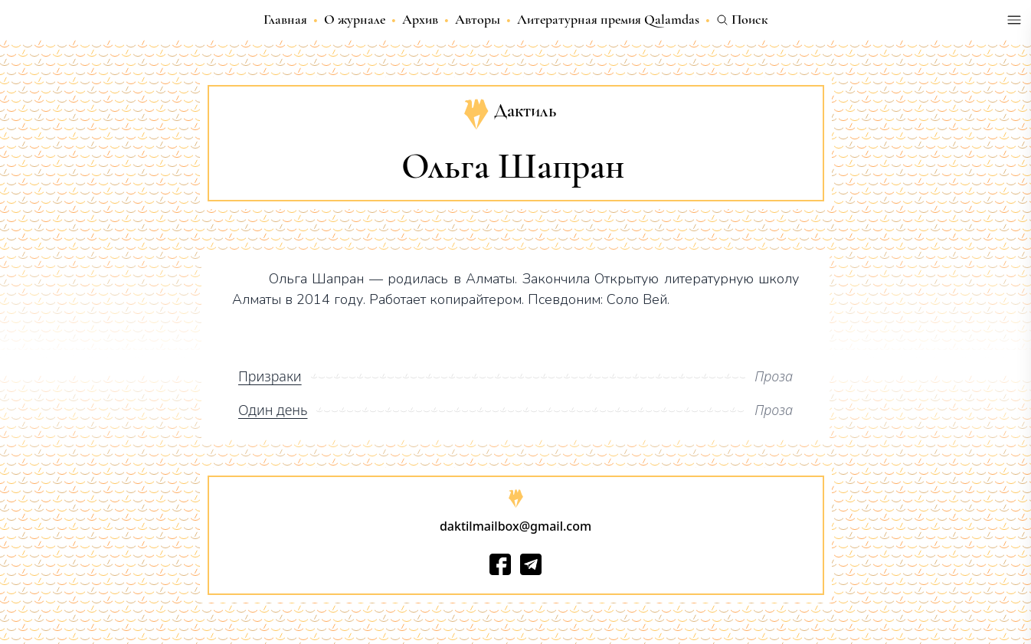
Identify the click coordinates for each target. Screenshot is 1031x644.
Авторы (477, 19)
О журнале (354, 19)
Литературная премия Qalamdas (608, 19)
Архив (420, 19)
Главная (285, 19)
